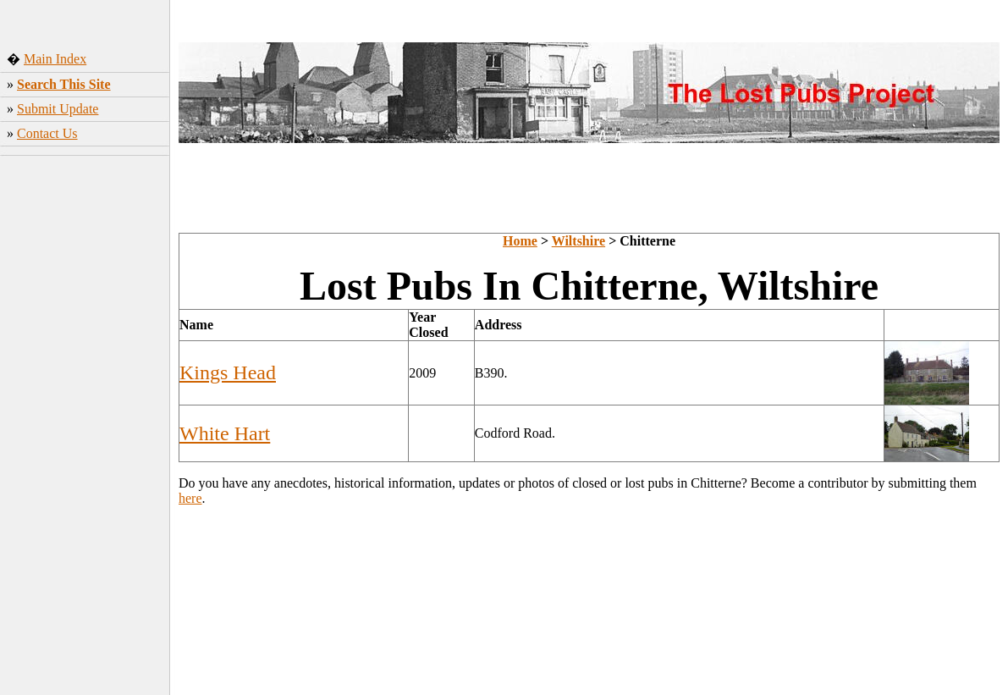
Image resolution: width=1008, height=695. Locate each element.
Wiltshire (578, 241)
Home (520, 241)
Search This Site (64, 84)
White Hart (224, 433)
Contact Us (47, 133)
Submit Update (57, 109)
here (190, 498)
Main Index (55, 59)
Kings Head (227, 372)
